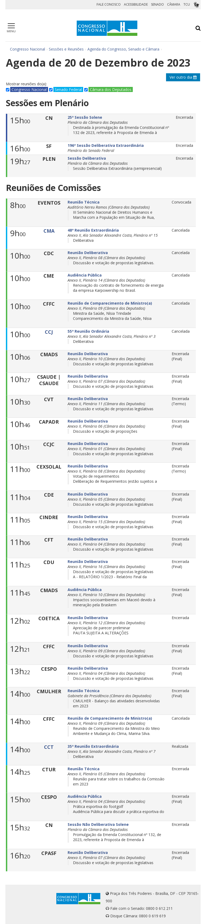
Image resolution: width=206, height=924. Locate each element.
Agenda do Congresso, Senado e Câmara (123, 49)
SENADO (157, 4)
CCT (49, 747)
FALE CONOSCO (109, 4)
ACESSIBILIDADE (136, 4)
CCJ (49, 332)
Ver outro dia (183, 77)
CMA (48, 231)
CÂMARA (173, 4)
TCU (186, 4)
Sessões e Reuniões (66, 49)
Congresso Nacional (27, 49)
